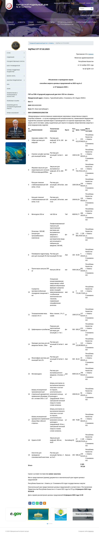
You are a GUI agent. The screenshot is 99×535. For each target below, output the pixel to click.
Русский (82, 3)
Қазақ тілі (89, 3)
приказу (91, 54)
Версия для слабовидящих (62, 3)
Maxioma (91, 531)
